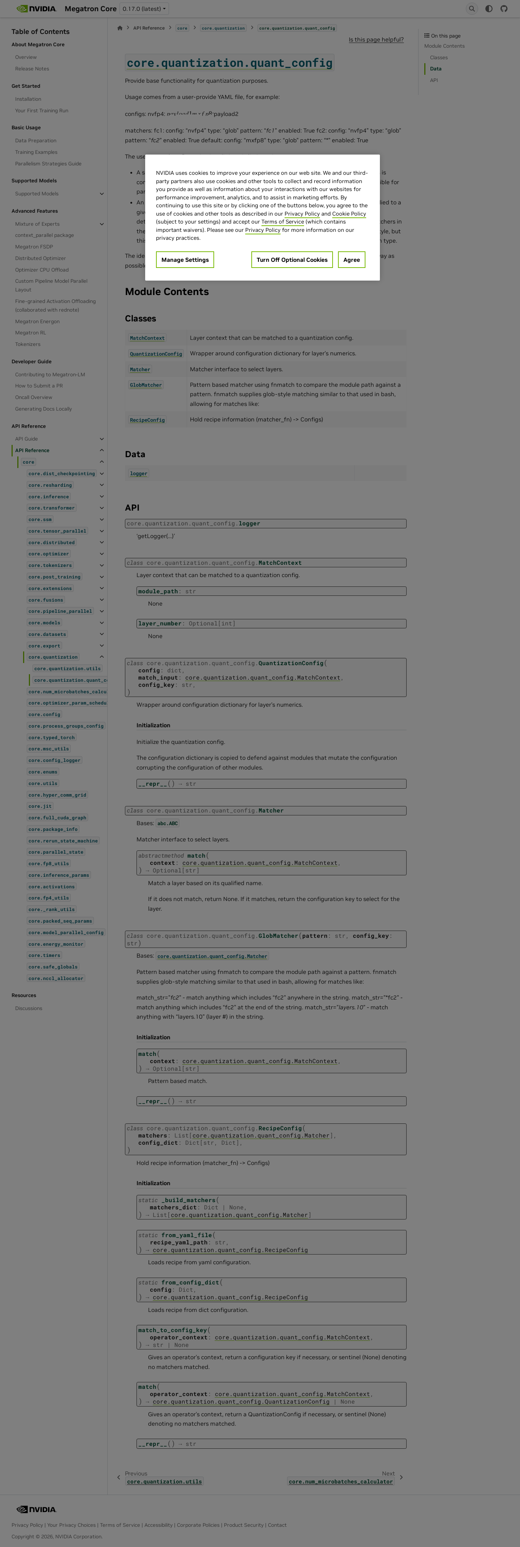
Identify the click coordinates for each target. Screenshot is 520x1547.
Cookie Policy (349, 213)
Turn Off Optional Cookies (292, 259)
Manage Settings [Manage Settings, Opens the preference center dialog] (185, 259)
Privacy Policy (302, 213)
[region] (262, 218)
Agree (351, 259)
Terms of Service (282, 221)
